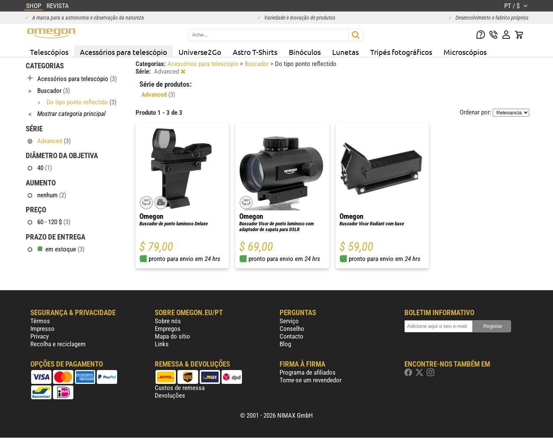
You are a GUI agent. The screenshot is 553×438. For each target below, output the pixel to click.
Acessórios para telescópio (123, 51)
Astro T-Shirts (255, 51)
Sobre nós (168, 321)
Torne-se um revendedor (310, 380)
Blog (285, 344)
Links (162, 344)
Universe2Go (200, 51)
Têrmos (40, 321)
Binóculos (305, 51)
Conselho (292, 328)
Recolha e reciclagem (58, 344)
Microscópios (465, 51)
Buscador (257, 64)
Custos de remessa (180, 388)
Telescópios (49, 51)
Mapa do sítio (172, 336)
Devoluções (170, 395)
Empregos (167, 328)
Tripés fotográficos (401, 51)
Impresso (42, 328)
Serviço (289, 321)
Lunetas (345, 51)
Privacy (39, 336)
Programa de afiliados (308, 372)
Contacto (291, 336)
